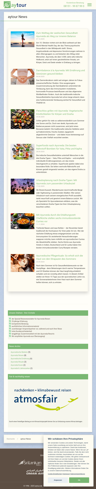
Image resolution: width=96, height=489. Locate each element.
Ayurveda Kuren (17, 365)
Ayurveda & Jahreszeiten (20, 368)
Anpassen (58, 480)
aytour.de (38, 486)
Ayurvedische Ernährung (20, 359)
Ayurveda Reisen (17, 355)
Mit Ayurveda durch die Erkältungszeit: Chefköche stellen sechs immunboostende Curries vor (58, 218)
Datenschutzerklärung (77, 474)
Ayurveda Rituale (17, 362)
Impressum (66, 474)
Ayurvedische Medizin (19, 352)
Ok (79, 480)
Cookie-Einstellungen (55, 474)
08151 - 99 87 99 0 (74, 6)
